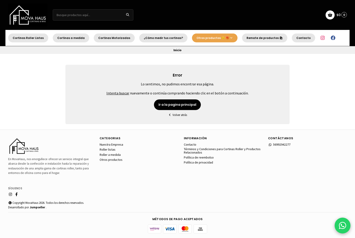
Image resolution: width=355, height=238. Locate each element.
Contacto (303, 38)
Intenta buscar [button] (117, 93)
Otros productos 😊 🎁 (215, 38)
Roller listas (107, 149)
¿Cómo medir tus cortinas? (163, 38)
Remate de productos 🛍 (265, 38)
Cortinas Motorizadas (114, 38)
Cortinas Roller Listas (28, 38)
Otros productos (111, 159)
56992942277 (279, 144)
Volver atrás (177, 115)
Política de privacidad (198, 162)
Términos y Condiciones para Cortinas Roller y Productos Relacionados (222, 150)
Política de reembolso (199, 157)
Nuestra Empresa (111, 144)
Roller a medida (110, 154)
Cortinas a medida (71, 38)
